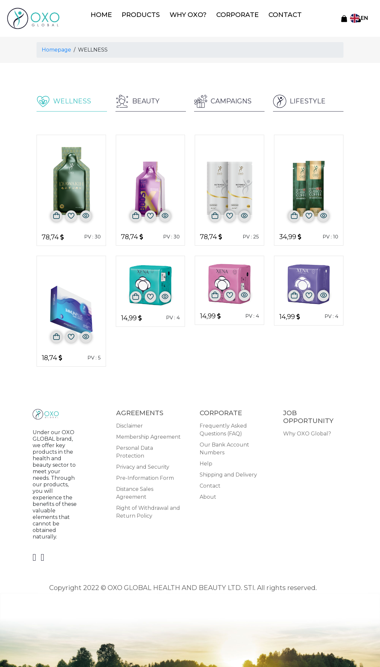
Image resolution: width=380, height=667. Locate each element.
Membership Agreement (148, 435)
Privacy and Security (142, 465)
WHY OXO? (185, 16)
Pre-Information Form (145, 477)
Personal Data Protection (134, 451)
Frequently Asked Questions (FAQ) (223, 428)
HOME (110, 16)
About (208, 496)
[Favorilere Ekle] (71, 214)
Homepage (56, 48)
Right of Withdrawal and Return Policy (148, 511)
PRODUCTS (144, 16)
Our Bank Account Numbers (224, 447)
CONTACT (267, 16)
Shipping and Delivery (228, 473)
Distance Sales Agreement (134, 492)
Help (206, 462)
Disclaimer (129, 424)
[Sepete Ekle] (56, 214)
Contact (210, 484)
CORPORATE (227, 16)
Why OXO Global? (307, 432)
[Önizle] (86, 214)
